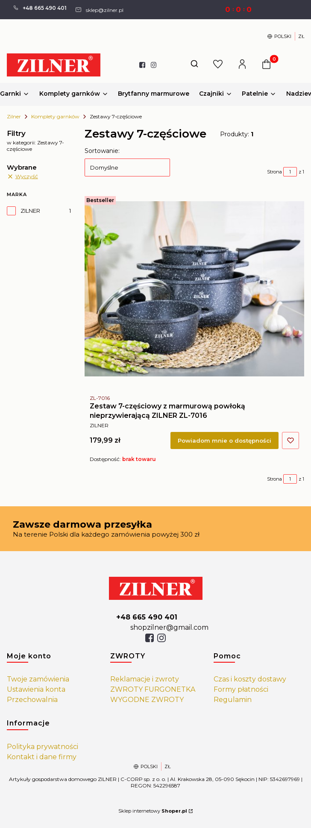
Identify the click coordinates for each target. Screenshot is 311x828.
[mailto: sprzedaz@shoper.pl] (99, 9)
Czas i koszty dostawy (250, 679)
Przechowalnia (32, 700)
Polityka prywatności (42, 747)
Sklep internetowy (152, 811)
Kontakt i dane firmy (41, 757)
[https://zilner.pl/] (155, 588)
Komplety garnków (55, 116)
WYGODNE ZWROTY (147, 700)
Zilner (14, 116)
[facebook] (149, 638)
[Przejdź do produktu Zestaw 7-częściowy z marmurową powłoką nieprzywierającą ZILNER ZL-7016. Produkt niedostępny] (194, 289)
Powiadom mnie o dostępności (224, 440)
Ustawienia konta (36, 689)
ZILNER (30, 210)
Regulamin (233, 700)
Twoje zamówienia (38, 679)
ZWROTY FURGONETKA (152, 689)
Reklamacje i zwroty (144, 679)
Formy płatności (241, 689)
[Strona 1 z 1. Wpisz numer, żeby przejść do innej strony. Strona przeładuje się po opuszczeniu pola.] (290, 171)
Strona (274, 172)
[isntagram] (161, 638)
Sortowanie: (102, 151)
